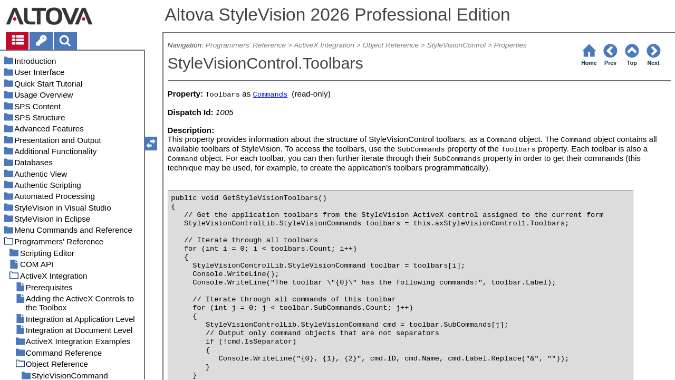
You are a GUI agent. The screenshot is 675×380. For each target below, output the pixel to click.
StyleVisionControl (456, 45)
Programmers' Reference (246, 45)
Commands (270, 95)
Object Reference (391, 45)
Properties (510, 45)
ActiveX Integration (324, 45)
